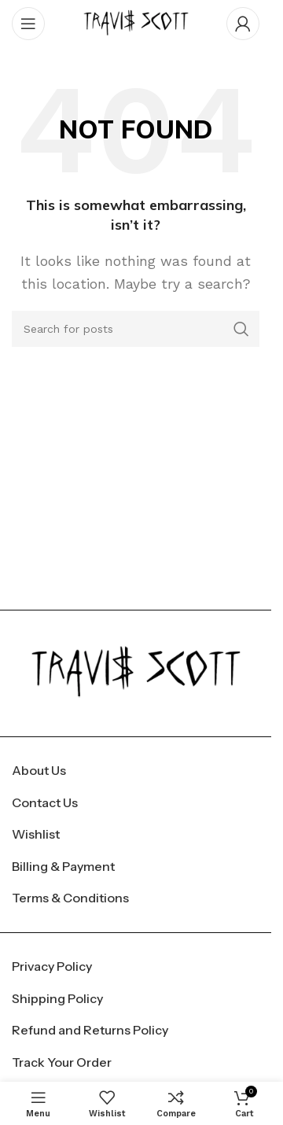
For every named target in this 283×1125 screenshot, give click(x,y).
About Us (39, 770)
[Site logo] (136, 22)
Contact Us (45, 802)
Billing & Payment (63, 866)
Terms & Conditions (70, 898)
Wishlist (36, 834)
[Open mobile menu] (28, 23)
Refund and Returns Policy (90, 1030)
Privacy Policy (52, 966)
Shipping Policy (57, 998)
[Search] (135, 329)
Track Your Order (62, 1062)
